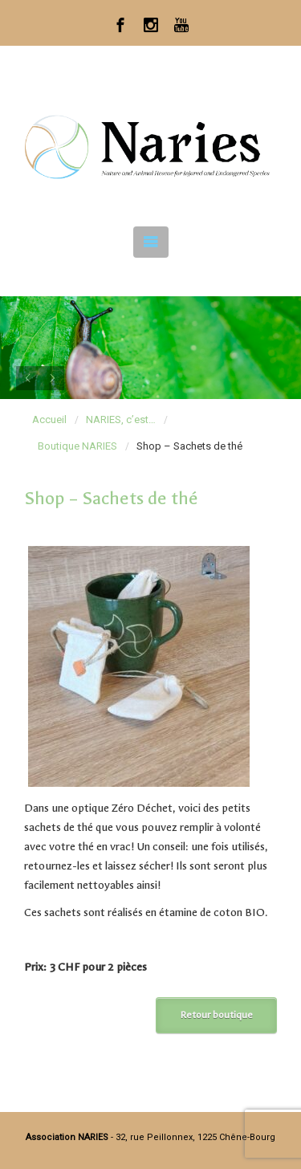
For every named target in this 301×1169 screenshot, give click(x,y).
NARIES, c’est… (121, 419)
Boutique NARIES (77, 446)
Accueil (49, 419)
